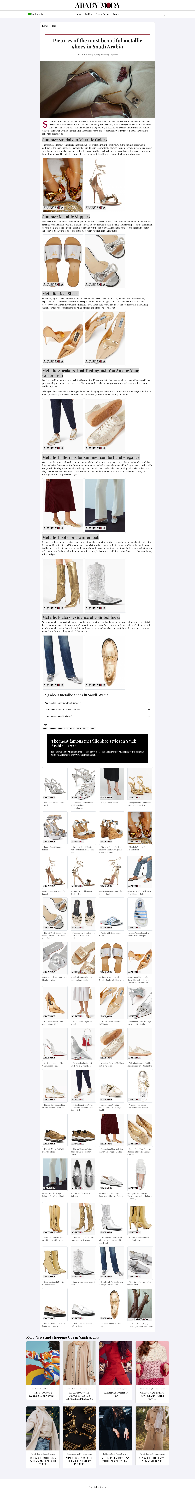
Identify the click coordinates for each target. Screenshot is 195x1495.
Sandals (53, 728)
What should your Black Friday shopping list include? (79, 1461)
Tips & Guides (102, 14)
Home (78, 14)
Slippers (61, 728)
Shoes (53, 25)
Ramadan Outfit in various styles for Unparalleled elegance (79, 1395)
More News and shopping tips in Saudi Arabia (62, 1337)
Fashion (88, 14)
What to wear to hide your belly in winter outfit (152, 1395)
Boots (79, 728)
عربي (166, 14)
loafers (85, 728)
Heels (45, 728)
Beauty (116, 14)
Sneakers (70, 728)
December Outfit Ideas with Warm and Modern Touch (43, 1461)
